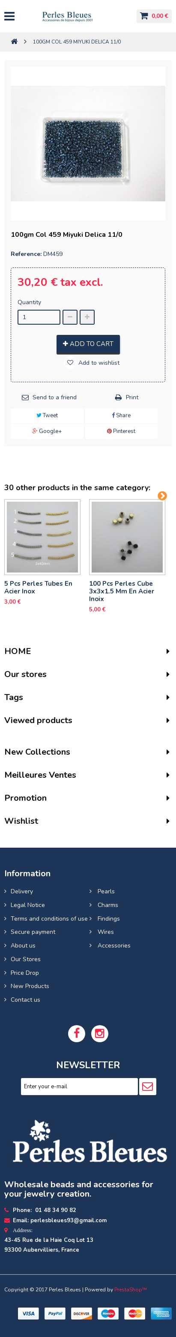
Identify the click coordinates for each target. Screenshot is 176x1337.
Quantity (29, 302)
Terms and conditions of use (49, 919)
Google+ (47, 431)
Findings (108, 919)
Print (132, 397)
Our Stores (26, 959)
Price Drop (25, 973)
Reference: (26, 254)
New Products (30, 986)
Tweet (47, 415)
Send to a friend (55, 397)
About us (23, 946)
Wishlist (21, 821)
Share (121, 415)
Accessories (113, 946)
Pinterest (121, 431)
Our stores (25, 674)
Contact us (25, 1000)
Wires (105, 932)
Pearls (105, 891)
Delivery (22, 891)
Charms (107, 905)
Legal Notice (28, 905)
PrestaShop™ (130, 1289)
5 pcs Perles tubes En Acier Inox (38, 587)
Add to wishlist (98, 363)
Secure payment (33, 932)
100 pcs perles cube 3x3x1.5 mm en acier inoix (121, 591)
